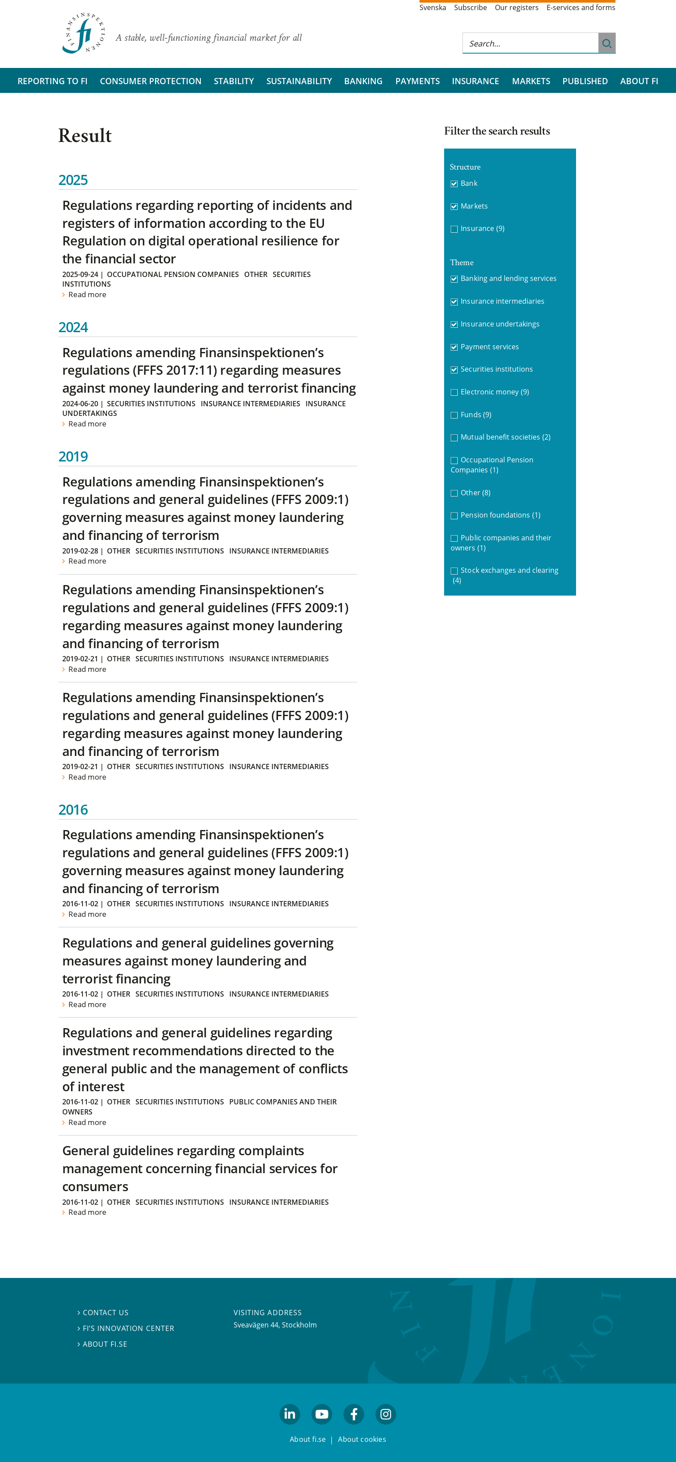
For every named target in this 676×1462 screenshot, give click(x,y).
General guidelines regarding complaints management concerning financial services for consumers (200, 1168)
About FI (639, 81)
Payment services (490, 346)
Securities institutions (151, 403)
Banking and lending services (509, 278)
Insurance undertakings (500, 324)
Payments (417, 81)
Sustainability (299, 81)
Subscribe (470, 7)
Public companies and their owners (501, 543)
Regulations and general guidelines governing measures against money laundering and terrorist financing (198, 960)
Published (585, 81)
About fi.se (103, 1344)
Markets (531, 81)
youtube (321, 1428)
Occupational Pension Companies (173, 274)
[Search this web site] (530, 43)
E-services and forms (581, 7)
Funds (476, 415)
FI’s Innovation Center (126, 1328)
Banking (363, 81)
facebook (354, 1428)
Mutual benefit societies (506, 437)
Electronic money (495, 392)
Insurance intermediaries (250, 403)
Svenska (433, 7)
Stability (234, 81)
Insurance (475, 81)
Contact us (103, 1312)
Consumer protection (151, 81)
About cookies (362, 1439)
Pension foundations (501, 515)
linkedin (290, 1428)
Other (255, 274)
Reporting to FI (53, 81)
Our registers (517, 7)
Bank (469, 183)
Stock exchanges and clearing (506, 575)
